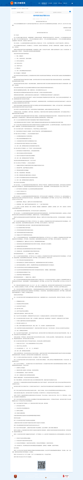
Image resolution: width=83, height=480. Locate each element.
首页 (39, 3)
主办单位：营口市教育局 (44, 474)
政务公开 (19, 8)
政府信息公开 (44, 3)
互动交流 (55, 3)
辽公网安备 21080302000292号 (52, 477)
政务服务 (50, 3)
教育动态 (60, 3)
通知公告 (65, 3)
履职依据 (23, 8)
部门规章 (27, 8)
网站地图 (36, 474)
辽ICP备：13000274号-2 (29, 477)
